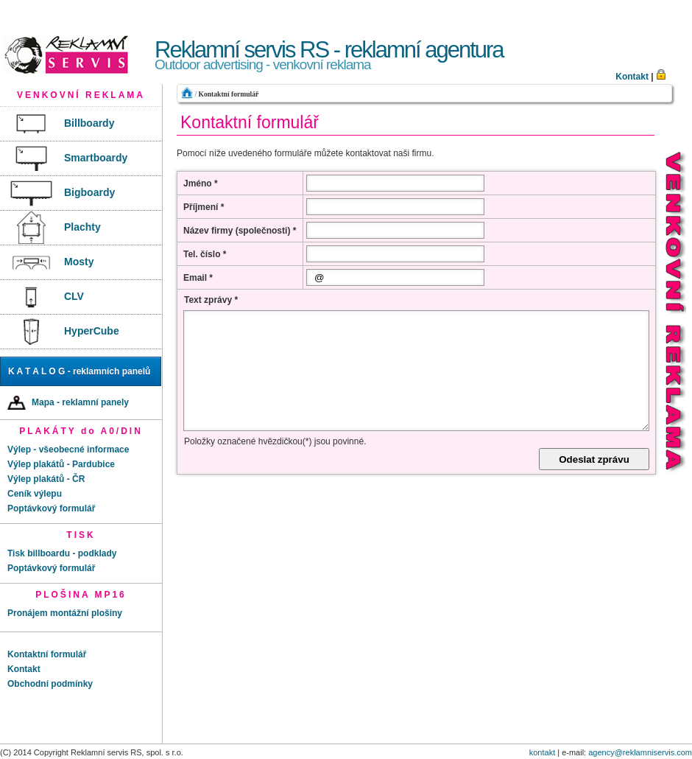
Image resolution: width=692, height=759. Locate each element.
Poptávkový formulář (51, 508)
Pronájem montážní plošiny (64, 613)
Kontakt (632, 76)
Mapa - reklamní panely (68, 403)
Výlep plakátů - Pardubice (61, 464)
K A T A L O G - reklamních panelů (79, 371)
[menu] (81, 228)
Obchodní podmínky (50, 684)
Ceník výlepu (34, 494)
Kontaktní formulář (228, 94)
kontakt (542, 752)
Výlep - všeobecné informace (68, 449)
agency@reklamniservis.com (640, 752)
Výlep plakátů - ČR (46, 479)
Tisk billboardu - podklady (61, 553)
